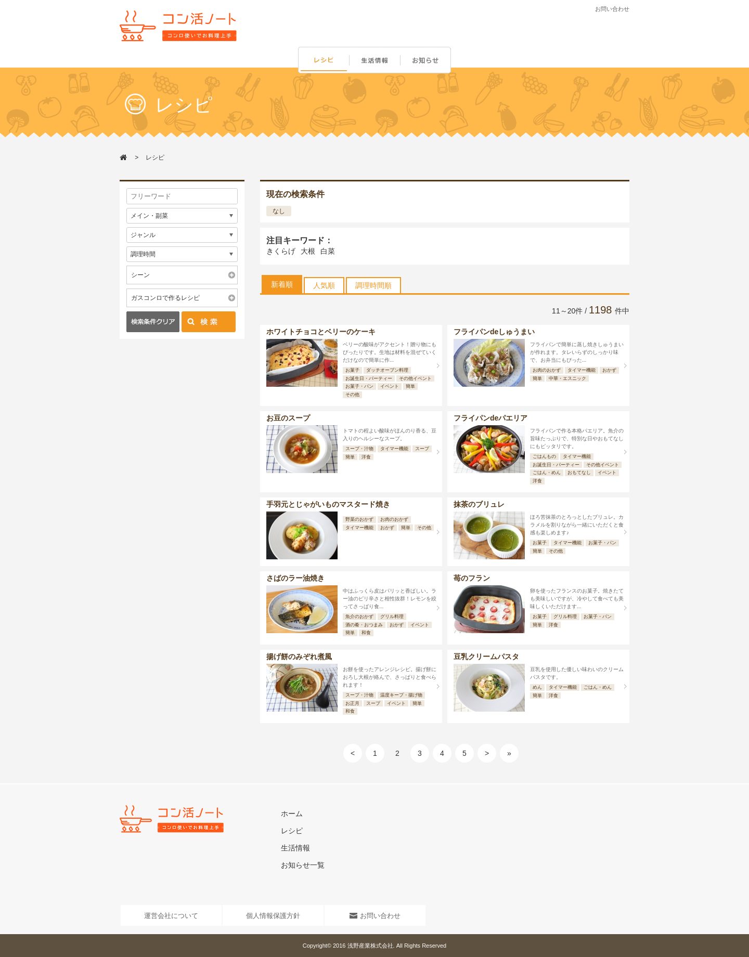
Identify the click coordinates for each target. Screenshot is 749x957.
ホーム (292, 813)
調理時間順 (373, 285)
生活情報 (376, 60)
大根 (308, 251)
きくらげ (280, 251)
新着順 (282, 284)
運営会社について (171, 916)
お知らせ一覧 (303, 865)
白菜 (327, 251)
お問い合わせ (612, 9)
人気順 (324, 285)
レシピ (324, 60)
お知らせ (428, 60)
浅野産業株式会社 (370, 945)
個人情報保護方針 (273, 916)
